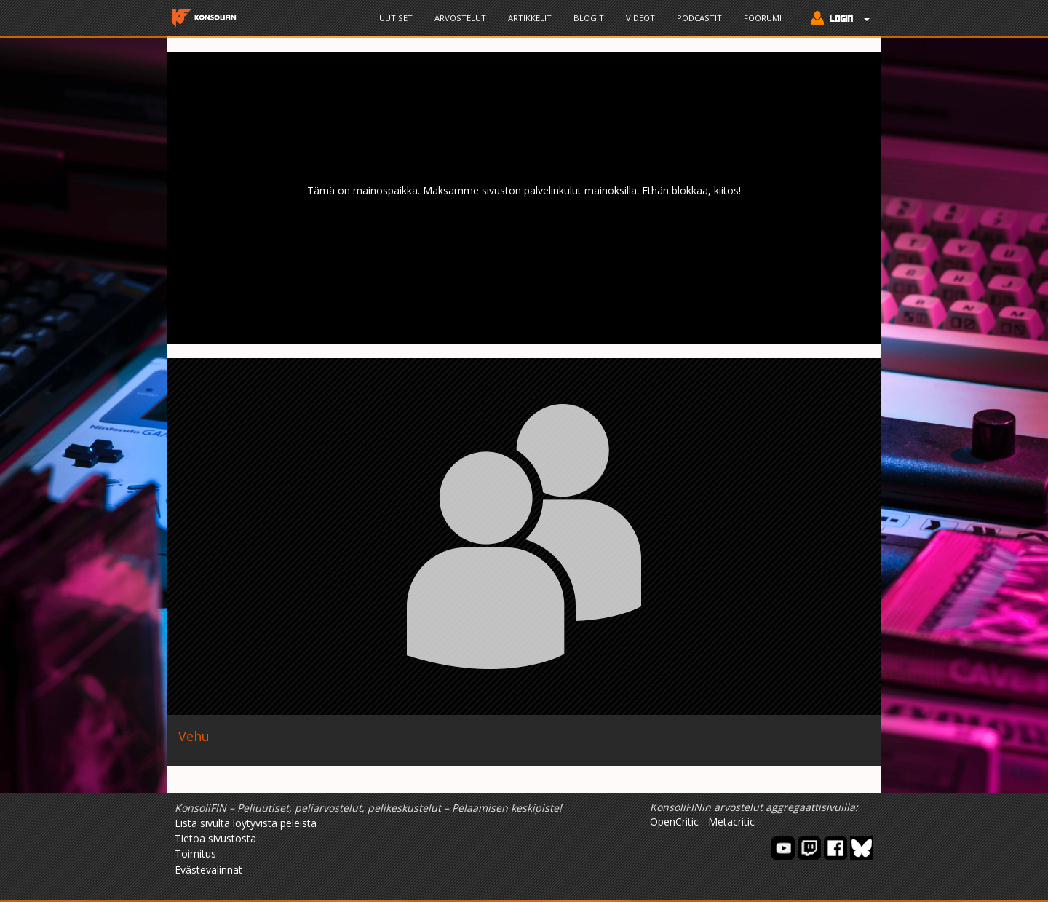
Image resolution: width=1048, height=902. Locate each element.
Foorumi (763, 17)
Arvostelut (460, 17)
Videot (640, 17)
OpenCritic (674, 821)
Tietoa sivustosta (215, 838)
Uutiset (396, 17)
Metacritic (731, 821)
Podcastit (699, 17)
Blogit (588, 17)
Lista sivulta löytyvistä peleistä (246, 823)
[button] (837, 19)
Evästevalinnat (208, 870)
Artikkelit (530, 17)
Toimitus (195, 854)
